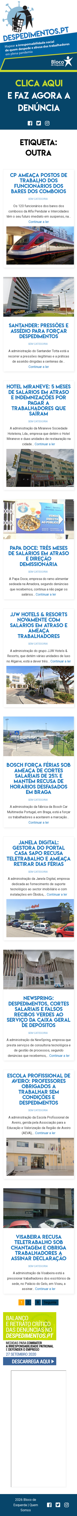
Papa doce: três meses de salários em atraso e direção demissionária (38, 556)
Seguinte (50, 1302)
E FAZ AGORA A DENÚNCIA (39, 95)
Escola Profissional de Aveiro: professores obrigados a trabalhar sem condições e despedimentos (38, 1089)
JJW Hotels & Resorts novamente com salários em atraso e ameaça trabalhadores (38, 625)
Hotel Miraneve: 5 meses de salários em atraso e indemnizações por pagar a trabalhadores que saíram (39, 400)
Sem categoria (38, 198)
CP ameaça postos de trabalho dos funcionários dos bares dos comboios (38, 183)
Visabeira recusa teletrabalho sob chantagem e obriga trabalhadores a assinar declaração (38, 1247)
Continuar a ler (39, 222)
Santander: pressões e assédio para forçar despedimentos (38, 331)
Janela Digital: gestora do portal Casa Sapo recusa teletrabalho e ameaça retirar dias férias (39, 853)
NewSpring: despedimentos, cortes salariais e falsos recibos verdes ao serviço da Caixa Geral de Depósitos (38, 1011)
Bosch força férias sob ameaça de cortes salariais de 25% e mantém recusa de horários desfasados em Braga (39, 778)
